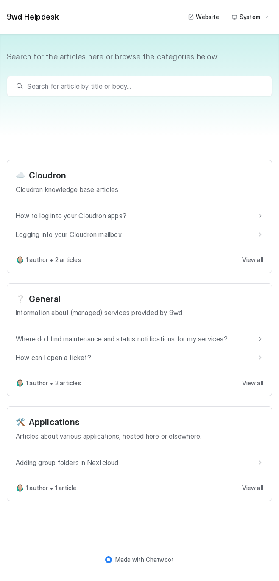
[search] (143, 86)
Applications (54, 422)
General (45, 299)
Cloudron (48, 175)
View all (252, 259)
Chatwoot (160, 559)
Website (203, 16)
